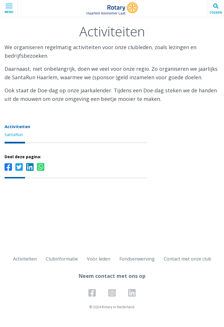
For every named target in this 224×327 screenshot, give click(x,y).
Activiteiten (17, 126)
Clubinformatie (62, 259)
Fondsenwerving (137, 259)
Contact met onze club (187, 259)
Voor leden (98, 259)
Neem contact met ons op (112, 275)
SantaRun (14, 134)
